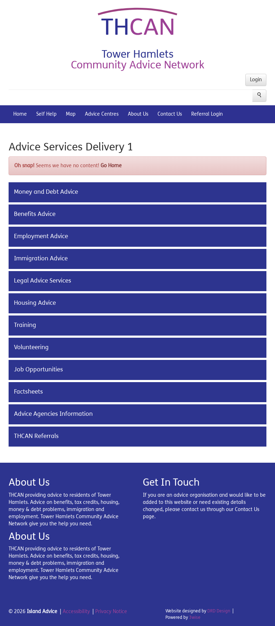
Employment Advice (41, 236)
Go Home (111, 166)
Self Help (46, 114)
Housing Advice (35, 303)
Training (25, 325)
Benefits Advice (35, 214)
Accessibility (76, 611)
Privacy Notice (111, 611)
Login (256, 80)
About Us (138, 114)
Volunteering (31, 347)
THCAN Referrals (36, 436)
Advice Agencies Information (53, 414)
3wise (195, 617)
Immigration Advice (41, 258)
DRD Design (218, 610)
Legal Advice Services (42, 280)
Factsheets (28, 391)
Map (71, 114)
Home (20, 114)
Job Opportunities (38, 369)
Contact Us (170, 114)
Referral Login (207, 114)
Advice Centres (102, 114)
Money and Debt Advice (46, 192)
